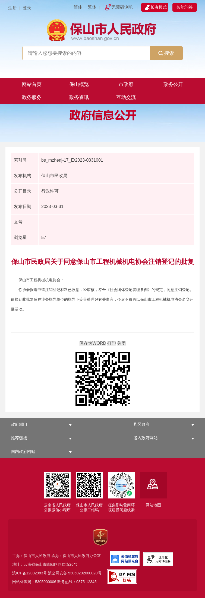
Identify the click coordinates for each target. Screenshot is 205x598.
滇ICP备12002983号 (29, 573)
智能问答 (184, 7)
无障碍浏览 (122, 7)
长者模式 (158, 7)
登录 (27, 8)
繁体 (92, 7)
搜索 (166, 53)
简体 (78, 7)
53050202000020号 (85, 573)
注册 (12, 8)
